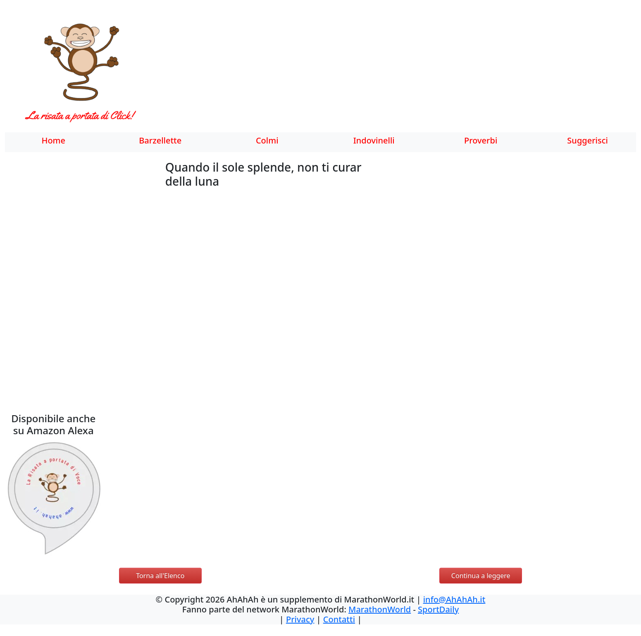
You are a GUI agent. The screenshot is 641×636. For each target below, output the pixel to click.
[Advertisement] (365, 72)
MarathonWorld (379, 609)
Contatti (339, 619)
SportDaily (438, 609)
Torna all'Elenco (160, 575)
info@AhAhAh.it (454, 599)
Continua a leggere (480, 575)
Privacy (300, 619)
